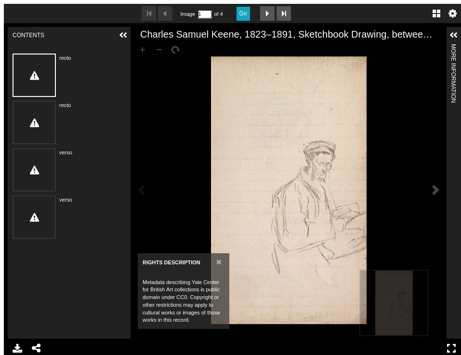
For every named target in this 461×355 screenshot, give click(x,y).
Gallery (436, 13)
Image (188, 14)
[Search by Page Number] (205, 14)
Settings (453, 13)
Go (243, 13)
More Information (453, 48)
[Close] (218, 261)
